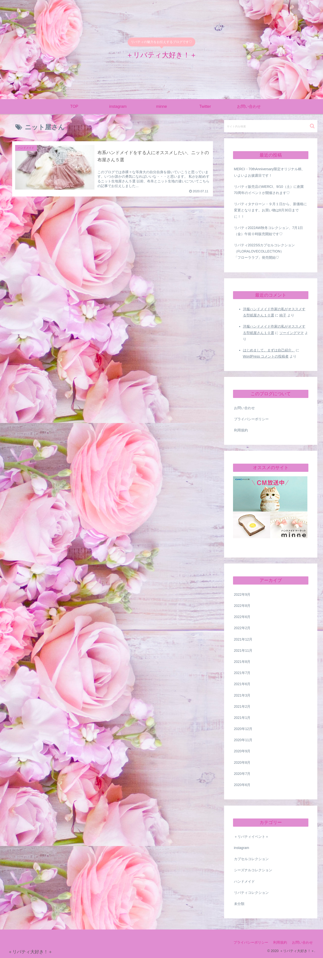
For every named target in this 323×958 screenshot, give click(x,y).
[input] (270, 126)
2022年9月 (242, 594)
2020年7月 (242, 774)
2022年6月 (242, 617)
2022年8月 (242, 606)
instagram (241, 848)
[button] (312, 126)
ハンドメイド (244, 881)
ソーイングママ (291, 333)
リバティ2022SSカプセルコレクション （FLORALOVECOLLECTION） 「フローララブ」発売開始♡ (271, 251)
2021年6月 (242, 684)
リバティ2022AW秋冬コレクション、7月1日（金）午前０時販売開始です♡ (268, 231)
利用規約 (241, 430)
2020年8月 (242, 762)
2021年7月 (242, 673)
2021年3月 (242, 695)
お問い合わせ (244, 408)
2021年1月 (242, 718)
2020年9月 (242, 751)
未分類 (239, 904)
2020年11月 (243, 740)
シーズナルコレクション (253, 870)
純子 (282, 315)
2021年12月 (243, 639)
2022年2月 (242, 628)
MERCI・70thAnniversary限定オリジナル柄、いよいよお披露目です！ (269, 172)
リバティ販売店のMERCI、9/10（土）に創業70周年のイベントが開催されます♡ (269, 190)
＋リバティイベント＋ (251, 837)
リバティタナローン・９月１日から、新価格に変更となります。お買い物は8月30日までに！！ (270, 210)
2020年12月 (243, 729)
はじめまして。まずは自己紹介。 (269, 350)
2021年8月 (242, 662)
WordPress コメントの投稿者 (266, 356)
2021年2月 (242, 706)
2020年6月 (242, 785)
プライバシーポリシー (251, 419)
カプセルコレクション (251, 859)
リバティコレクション (251, 893)
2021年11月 (243, 650)
